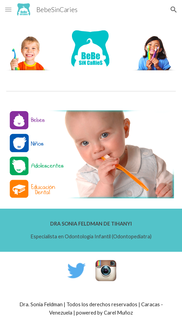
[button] (8, 9)
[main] (91, 230)
